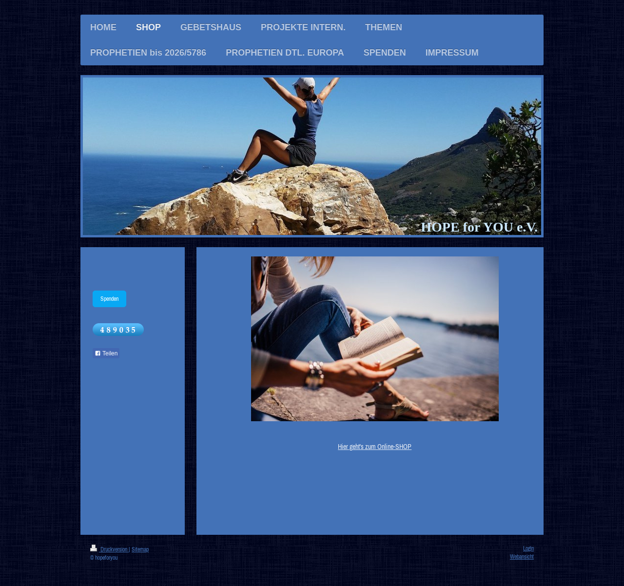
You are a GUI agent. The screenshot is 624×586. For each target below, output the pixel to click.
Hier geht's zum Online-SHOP (374, 446)
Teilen (106, 353)
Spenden (109, 298)
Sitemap (140, 549)
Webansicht (522, 556)
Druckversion (109, 549)
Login (528, 548)
